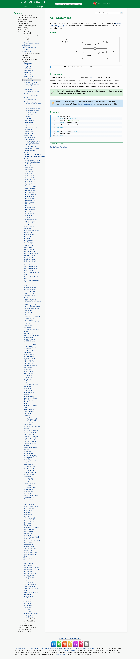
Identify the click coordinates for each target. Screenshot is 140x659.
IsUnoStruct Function (30, 366)
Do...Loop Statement (30, 219)
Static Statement (28, 531)
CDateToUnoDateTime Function (30, 96)
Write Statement (28, 596)
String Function (28, 543)
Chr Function (27, 126)
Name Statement (28, 411)
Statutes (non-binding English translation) (56, 648)
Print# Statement (28, 459)
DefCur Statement (29, 192)
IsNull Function (28, 360)
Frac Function (27, 284)
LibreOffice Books (70, 638)
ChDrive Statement (29, 122)
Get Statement (28, 310)
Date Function (27, 173)
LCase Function (28, 373)
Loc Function (27, 387)
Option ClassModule (29, 438)
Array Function (28, 67)
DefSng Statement (29, 206)
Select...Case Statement (31, 84)
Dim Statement (28, 215)
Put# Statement (28, 465)
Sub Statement (28, 545)
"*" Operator (27, 604)
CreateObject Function (30, 147)
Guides (23, 623)
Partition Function (29, 453)
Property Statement (29, 461)
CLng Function (28, 132)
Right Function (28, 489)
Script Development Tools (27, 627)
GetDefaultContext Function (29, 296)
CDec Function (28, 118)
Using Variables (28, 615)
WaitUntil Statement (29, 585)
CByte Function (28, 88)
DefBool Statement (29, 191)
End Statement (28, 223)
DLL (91, 77)
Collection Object (28, 135)
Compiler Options (27, 42)
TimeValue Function (29, 560)
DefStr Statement (29, 208)
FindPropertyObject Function (29, 262)
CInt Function (27, 130)
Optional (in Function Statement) (30, 448)
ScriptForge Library (29, 621)
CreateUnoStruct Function (31, 160)
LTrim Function (28, 377)
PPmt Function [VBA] (30, 457)
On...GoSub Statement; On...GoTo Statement (30, 431)
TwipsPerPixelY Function (31, 569)
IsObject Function (29, 364)
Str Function (27, 539)
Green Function (28, 320)
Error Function (28, 242)
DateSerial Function (29, 181)
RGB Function (27, 486)
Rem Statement (28, 478)
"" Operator (27, 609)
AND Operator (28, 65)
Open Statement (28, 434)
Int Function (27, 343)
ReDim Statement (29, 474)
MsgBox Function (29, 409)
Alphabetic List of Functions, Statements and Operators (29, 59)
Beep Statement (28, 76)
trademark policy (59, 654)
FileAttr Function (28, 250)
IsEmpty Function (29, 354)
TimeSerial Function (29, 558)
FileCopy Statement (29, 251)
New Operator (28, 413)
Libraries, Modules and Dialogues (28, 48)
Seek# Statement (28, 505)
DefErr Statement (29, 198)
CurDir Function (28, 168)
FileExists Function (29, 255)
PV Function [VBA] (29, 467)
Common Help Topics (24, 631)
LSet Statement (28, 375)
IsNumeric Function (29, 362)
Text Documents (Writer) (25, 15)
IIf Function (27, 328)
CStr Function (27, 166)
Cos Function (27, 145)
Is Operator (27, 349)
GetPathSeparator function (32, 305)
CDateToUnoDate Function (32, 109)
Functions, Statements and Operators (30, 54)
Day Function (27, 185)
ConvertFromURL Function (31, 141)
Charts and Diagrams (24, 30)
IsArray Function (28, 350)
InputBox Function (29, 339)
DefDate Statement (29, 194)
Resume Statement (29, 484)
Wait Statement (28, 583)
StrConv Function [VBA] (31, 537)
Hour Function (28, 326)
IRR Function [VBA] (29, 347)
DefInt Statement (29, 200)
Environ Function (28, 227)
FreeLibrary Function (30, 288)
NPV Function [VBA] (29, 421)
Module (26, 6)
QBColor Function (29, 468)
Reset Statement (28, 482)
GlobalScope (27, 74)
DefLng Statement (29, 202)
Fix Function (27, 265)
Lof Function (27, 389)
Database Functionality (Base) (26, 26)
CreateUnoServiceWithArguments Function (32, 157)
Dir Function (27, 217)
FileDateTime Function (30, 253)
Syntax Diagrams (26, 51)
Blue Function (27, 78)
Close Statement (28, 133)
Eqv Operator (27, 232)
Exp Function (27, 248)
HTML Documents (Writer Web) (27, 17)
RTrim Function (28, 499)
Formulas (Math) (22, 28)
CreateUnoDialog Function (31, 149)
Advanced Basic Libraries (31, 619)
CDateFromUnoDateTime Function (31, 92)
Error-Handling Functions (31, 244)
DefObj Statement (29, 204)
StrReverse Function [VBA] (32, 541)
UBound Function (29, 577)
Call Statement (28, 80)
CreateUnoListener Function (29, 151)
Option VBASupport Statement (29, 445)
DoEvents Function (29, 221)
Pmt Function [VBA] (29, 455)
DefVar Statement (29, 210)
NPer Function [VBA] (30, 419)
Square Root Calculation (31, 527)
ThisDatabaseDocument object (31, 555)
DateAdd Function (29, 175)
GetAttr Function (28, 293)
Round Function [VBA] (30, 495)
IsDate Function (28, 352)
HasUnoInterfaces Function (32, 322)
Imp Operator (27, 331)
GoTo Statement (28, 318)
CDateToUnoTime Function (32, 103)
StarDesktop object (29, 529)
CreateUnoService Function (32, 154)
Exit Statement (28, 246)
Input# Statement (29, 341)
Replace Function (28, 480)
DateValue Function (29, 183)
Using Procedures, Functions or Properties (30, 45)
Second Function (28, 501)
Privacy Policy (35, 648)
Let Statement (27, 383)
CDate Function (28, 114)
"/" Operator (27, 607)
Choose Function (28, 124)
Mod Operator (27, 402)
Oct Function (27, 425)
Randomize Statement (30, 472)
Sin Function (27, 516)
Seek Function (27, 503)
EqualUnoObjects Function (31, 231)
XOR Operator (28, 598)
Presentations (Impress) (24, 22)
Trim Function (27, 566)
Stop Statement (28, 533)
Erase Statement (28, 234)
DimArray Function (29, 213)
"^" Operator (27, 611)
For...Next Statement (30, 267)
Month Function (28, 404)
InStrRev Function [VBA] (31, 335)
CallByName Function (30, 82)
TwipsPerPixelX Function (31, 567)
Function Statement (29, 290)
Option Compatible (29, 137)
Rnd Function (27, 493)
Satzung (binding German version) (82, 648)
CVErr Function (28, 172)
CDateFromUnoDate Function (29, 106)
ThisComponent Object (30, 552)
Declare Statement (29, 189)
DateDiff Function (29, 177)
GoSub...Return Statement (31, 316)
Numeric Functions (29, 423)
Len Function (27, 381)
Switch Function (28, 547)
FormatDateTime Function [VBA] (31, 273)
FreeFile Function (28, 286)
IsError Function (28, 356)
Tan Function (27, 550)
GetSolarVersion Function (31, 307)
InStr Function (28, 333)
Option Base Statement (30, 436)
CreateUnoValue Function (31, 162)
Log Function (27, 390)
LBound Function (28, 371)
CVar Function (27, 170)
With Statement (28, 594)
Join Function (27, 368)
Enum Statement (28, 225)
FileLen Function (28, 257)
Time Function (27, 562)
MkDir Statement (28, 400)
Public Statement (28, 463)
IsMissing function (29, 358)
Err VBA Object (28, 240)
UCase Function (28, 579)
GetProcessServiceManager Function (32, 302)
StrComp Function (29, 535)
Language (39, 6)
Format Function (28, 270)
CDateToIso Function (30, 112)
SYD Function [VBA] (29, 548)
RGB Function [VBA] (29, 487)
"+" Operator (27, 606)
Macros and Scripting (24, 32)
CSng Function (28, 164)
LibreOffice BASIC (25, 34)
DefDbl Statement (29, 196)
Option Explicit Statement (31, 442)
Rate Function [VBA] (29, 470)
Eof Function (27, 229)
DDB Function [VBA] (30, 187)
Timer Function (28, 564)
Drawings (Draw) (22, 24)
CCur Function (28, 90)
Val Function (27, 581)
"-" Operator (27, 602)
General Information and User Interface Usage (29, 37)
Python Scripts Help (25, 625)
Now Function (27, 417)
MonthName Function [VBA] (30, 407)
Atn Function (27, 73)
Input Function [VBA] (30, 337)
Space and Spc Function (31, 520)
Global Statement (29, 312)
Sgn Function (27, 512)
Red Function (27, 476)
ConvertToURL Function (31, 143)
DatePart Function (29, 179)
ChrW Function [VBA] (30, 128)
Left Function (27, 379)
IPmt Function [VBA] (30, 345)
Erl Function (27, 236)
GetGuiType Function (30, 299)
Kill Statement (27, 369)
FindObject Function (29, 259)
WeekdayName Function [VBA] (31, 589)
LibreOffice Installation (24, 629)
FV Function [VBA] (29, 291)
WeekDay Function (29, 586)
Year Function (27, 600)
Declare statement (84, 104)
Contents (18, 13)
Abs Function (27, 63)
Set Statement (28, 510)
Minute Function (28, 396)
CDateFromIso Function (31, 111)
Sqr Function (27, 526)
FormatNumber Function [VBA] (31, 277)
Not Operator (27, 415)
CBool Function (28, 86)
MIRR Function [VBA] (30, 398)
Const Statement (28, 139)
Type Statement (28, 571)
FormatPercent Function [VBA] (31, 281)
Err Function (27, 238)
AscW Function (28, 71)
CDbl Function (28, 116)
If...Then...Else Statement (31, 329)
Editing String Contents (30, 613)
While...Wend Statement (31, 592)
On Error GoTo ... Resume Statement (31, 427)
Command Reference (28, 40)
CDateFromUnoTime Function (29, 100)
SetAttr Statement (29, 508)
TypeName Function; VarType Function (29, 574)
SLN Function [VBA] (29, 518)
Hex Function (27, 324)
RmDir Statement (28, 491)
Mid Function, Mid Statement (29, 393)
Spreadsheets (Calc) (23, 19)
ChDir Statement (28, 120)
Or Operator (27, 451)
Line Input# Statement (30, 385)
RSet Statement (28, 497)
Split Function (27, 524)
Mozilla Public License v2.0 (68, 650)
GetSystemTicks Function (31, 309)
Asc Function (27, 69)
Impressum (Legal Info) (22, 648)
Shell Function (28, 514)
